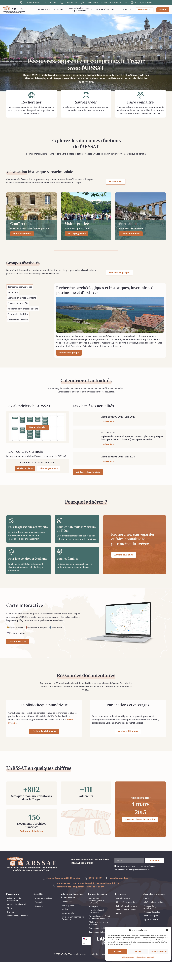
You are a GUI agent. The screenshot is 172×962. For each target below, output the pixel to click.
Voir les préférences (159, 951)
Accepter (117, 951)
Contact (123, 9)
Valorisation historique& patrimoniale (81, 9)
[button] (167, 930)
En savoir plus (116, 182)
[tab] (19, 286)
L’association (43, 9)
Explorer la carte (17, 641)
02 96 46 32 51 (70, 2)
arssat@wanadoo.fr (120, 878)
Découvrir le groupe (69, 353)
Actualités (59, 9)
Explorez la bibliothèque (31, 831)
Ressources (144, 9)
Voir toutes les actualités (88, 472)
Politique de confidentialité (145, 957)
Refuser (138, 951)
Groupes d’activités (106, 9)
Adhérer (163, 9)
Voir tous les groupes (119, 272)
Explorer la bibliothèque (44, 731)
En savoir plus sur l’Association (140, 819)
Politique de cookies (127, 957)
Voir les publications (128, 731)
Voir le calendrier (37, 427)
